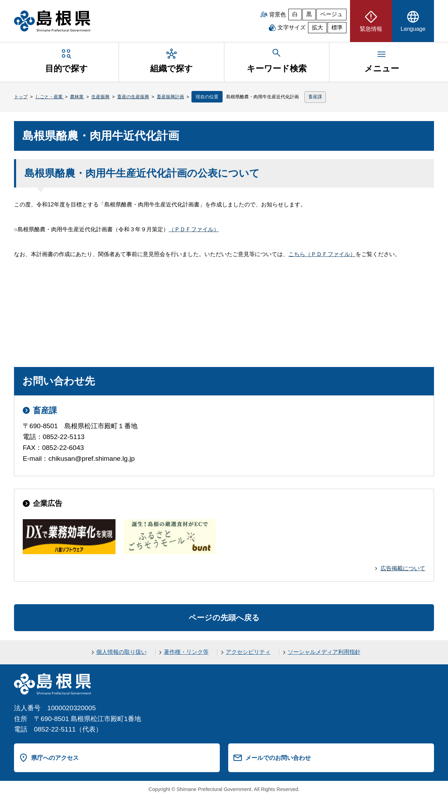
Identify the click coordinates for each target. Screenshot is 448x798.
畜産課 (315, 96)
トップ (21, 96)
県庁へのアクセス (55, 757)
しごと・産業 (49, 96)
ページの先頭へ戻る (224, 617)
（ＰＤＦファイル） (194, 229)
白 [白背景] (295, 14)
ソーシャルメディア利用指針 (324, 652)
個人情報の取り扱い (121, 652)
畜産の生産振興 (133, 96)
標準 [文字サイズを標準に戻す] (337, 27)
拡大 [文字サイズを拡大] (317, 27)
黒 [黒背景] (309, 14)
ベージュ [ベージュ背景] (331, 14)
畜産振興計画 (170, 96)
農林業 (77, 96)
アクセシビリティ (248, 652)
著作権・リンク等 (186, 652)
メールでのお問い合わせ (278, 757)
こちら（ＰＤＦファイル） (322, 254)
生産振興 (100, 96)
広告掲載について (402, 568)
